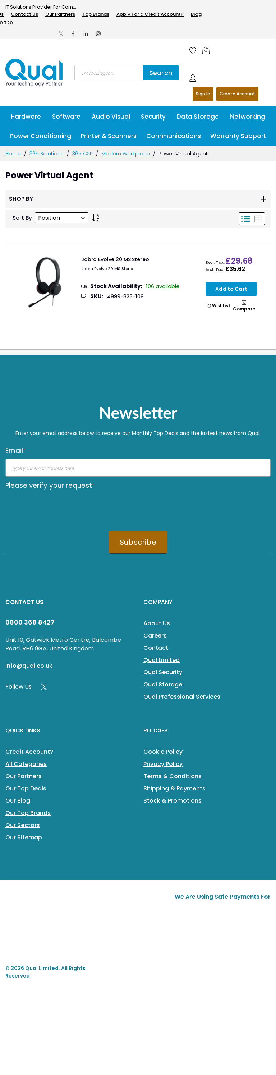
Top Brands (95, 14)
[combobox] (108, 72)
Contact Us (24, 14)
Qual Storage (162, 684)
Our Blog (17, 801)
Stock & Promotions (172, 801)
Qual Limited (161, 660)
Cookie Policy (163, 752)
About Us (156, 623)
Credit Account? (29, 752)
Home (13, 153)
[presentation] (60, 508)
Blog (196, 14)
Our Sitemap (23, 837)
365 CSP (83, 153)
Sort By (22, 218)
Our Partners (60, 14)
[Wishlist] (193, 50)
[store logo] (34, 73)
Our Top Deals (25, 788)
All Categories (26, 764)
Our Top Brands (28, 813)
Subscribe (138, 542)
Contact (155, 648)
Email (15, 450)
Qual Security (162, 672)
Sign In (203, 94)
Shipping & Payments (174, 788)
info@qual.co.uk (28, 666)
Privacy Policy (163, 764)
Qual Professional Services (181, 697)
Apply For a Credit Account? (150, 14)
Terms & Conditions (172, 776)
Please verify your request (50, 485)
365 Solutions (47, 153)
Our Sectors (22, 825)
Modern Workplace (126, 153)
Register (237, 94)
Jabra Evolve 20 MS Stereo (115, 259)
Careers (155, 635)
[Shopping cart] (207, 50)
